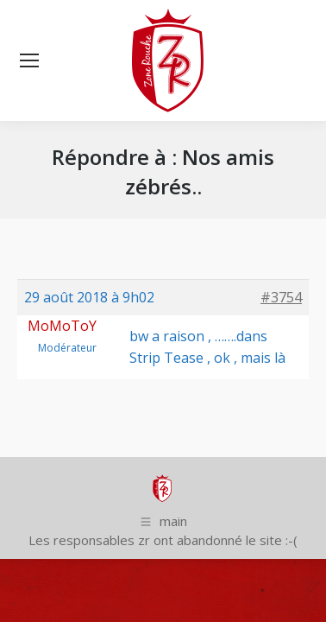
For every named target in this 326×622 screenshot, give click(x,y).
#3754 (281, 297)
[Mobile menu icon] (29, 60)
